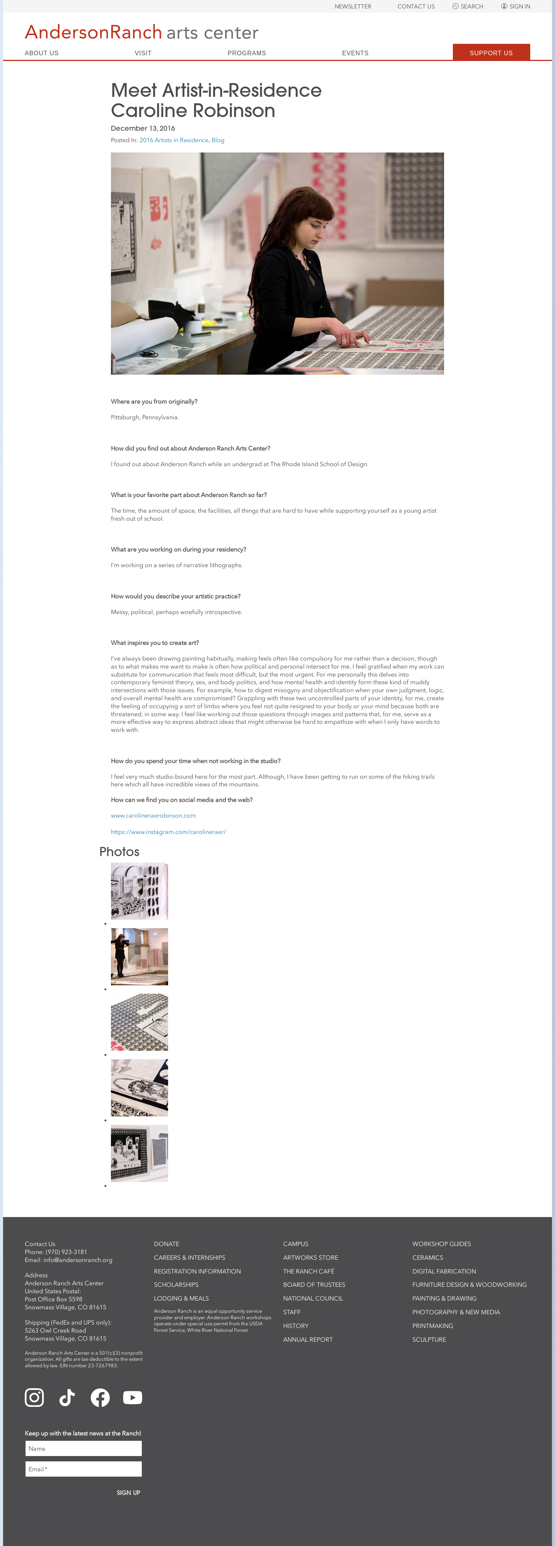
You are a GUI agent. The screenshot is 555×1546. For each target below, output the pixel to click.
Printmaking (432, 1325)
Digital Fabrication (444, 1271)
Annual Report (308, 1339)
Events (355, 53)
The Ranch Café (308, 1271)
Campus (295, 1244)
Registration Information (197, 1271)
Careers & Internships (189, 1257)
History (296, 1325)
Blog (218, 140)
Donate (166, 1244)
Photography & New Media (456, 1312)
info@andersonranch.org (77, 1260)
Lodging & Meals (181, 1298)
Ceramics (427, 1257)
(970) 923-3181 (66, 1252)
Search (472, 6)
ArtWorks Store (310, 1257)
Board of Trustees (314, 1284)
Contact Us (416, 6)
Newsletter (353, 6)
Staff (292, 1312)
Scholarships (176, 1284)
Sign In (520, 6)
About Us (42, 53)
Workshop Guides (441, 1244)
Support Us (491, 53)
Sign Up (128, 1492)
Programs (247, 53)
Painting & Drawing (444, 1298)
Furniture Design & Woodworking (469, 1284)
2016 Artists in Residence (174, 140)
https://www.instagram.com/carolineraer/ (168, 832)
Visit (143, 53)
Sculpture (429, 1339)
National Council (313, 1298)
